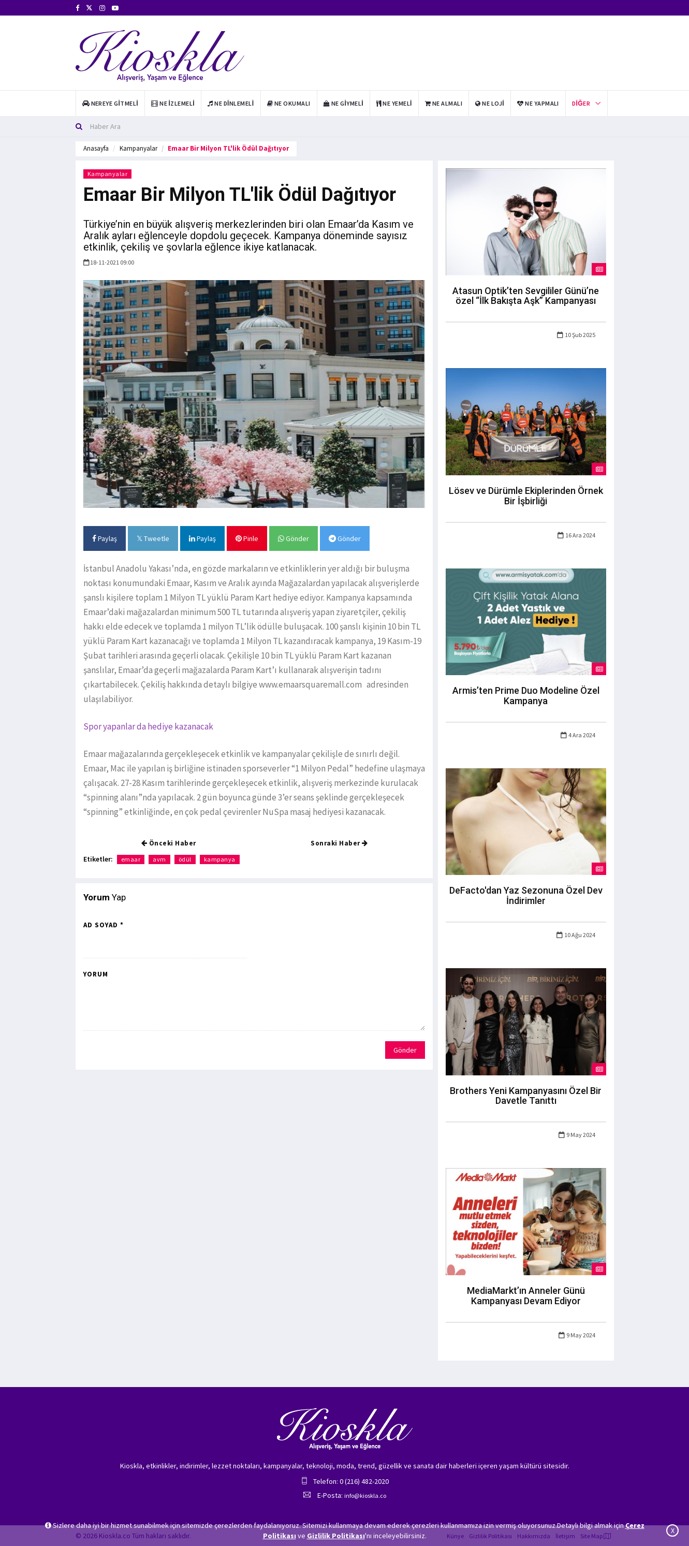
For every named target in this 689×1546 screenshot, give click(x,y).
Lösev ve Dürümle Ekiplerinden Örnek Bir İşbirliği (526, 495)
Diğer (581, 103)
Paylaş (104, 538)
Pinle (247, 538)
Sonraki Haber (339, 843)
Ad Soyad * (103, 925)
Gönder (293, 538)
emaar (131, 859)
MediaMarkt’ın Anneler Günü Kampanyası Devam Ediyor (526, 1295)
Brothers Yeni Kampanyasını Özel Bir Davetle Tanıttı (526, 1095)
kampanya (220, 859)
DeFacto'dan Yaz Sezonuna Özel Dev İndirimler (526, 895)
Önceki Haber (168, 843)
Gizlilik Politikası (336, 1535)
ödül (185, 859)
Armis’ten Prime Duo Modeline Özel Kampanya (525, 695)
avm (159, 859)
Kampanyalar (138, 148)
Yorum (95, 974)
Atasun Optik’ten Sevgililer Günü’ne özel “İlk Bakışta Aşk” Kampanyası (525, 296)
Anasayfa (96, 148)
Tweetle (153, 538)
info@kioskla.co (365, 1495)
